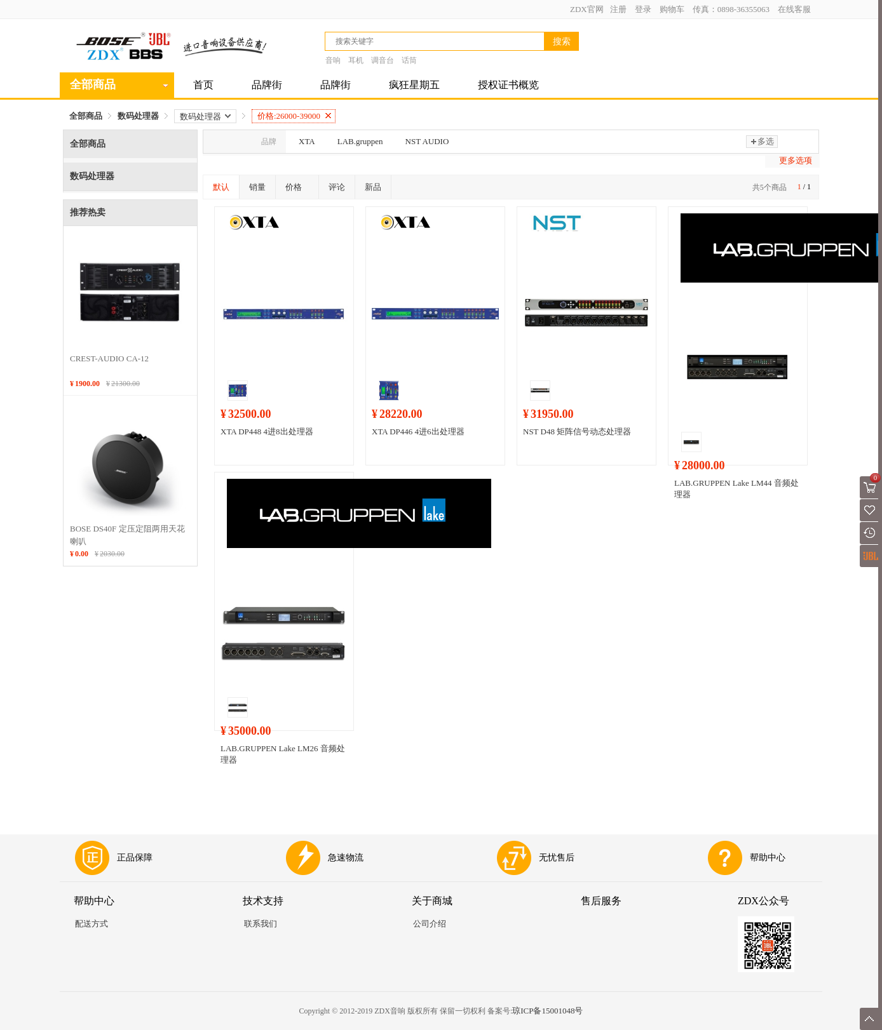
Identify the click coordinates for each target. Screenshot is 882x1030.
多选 (761, 141)
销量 (257, 187)
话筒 (409, 60)
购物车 (672, 9)
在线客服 (794, 9)
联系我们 (260, 923)
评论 (337, 187)
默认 (221, 187)
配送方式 (91, 923)
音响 (333, 60)
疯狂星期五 (414, 84)
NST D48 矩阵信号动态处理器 (577, 431)
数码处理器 (138, 116)
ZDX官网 (587, 9)
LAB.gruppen (360, 141)
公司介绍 (429, 923)
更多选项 (795, 160)
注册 (618, 9)
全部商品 (85, 116)
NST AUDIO (427, 141)
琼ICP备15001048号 (547, 1010)
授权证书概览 (508, 84)
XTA (307, 141)
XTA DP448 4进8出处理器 (267, 431)
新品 (373, 187)
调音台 (382, 60)
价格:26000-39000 (294, 116)
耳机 (355, 60)
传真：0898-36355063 (731, 9)
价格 (297, 187)
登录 (643, 9)
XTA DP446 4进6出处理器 (418, 431)
